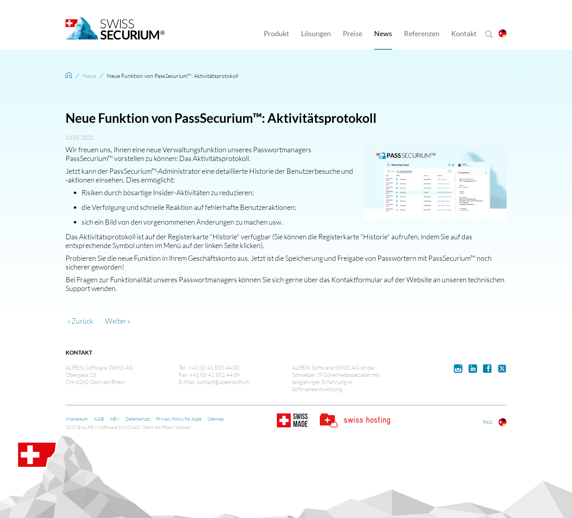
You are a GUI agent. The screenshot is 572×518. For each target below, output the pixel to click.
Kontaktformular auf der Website (381, 279)
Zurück (82, 320)
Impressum (77, 419)
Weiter (115, 320)
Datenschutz (138, 419)
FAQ (488, 422)
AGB (99, 419)
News (89, 75)
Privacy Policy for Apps (178, 419)
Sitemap (215, 419)
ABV (115, 419)
